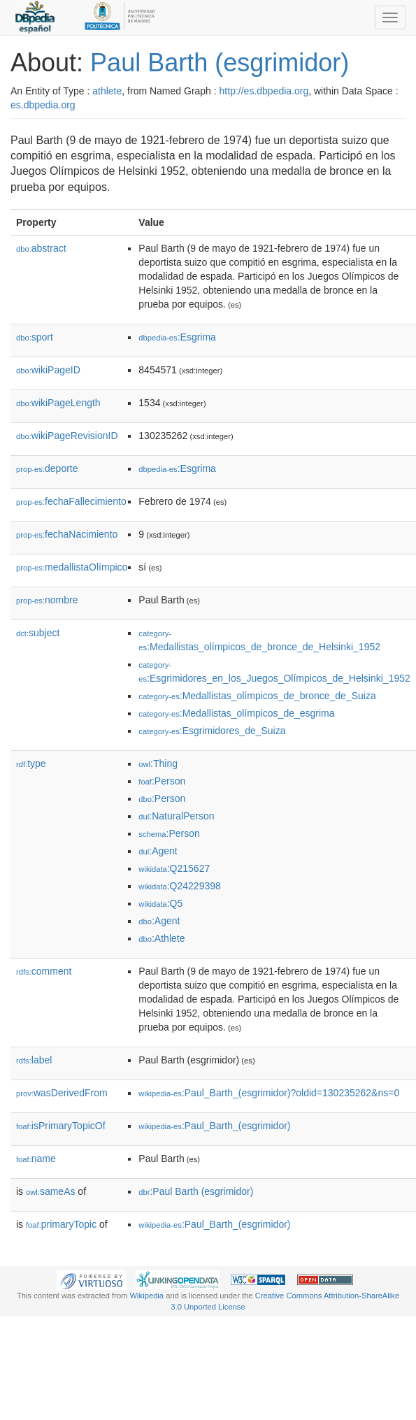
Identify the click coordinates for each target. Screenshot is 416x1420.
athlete (107, 90)
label (34, 1060)
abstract (41, 248)
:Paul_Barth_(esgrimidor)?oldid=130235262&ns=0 (268, 1092)
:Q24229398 (179, 885)
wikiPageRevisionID (67, 435)
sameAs (50, 1191)
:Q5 (160, 903)
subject (37, 632)
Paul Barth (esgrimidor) (219, 62)
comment (43, 971)
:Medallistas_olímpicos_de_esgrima (236, 713)
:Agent (157, 850)
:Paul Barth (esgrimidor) (195, 1191)
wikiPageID (48, 369)
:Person (161, 781)
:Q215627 (174, 868)
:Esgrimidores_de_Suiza (211, 730)
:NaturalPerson (176, 816)
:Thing (158, 763)
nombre (47, 599)
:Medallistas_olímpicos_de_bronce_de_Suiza (256, 695)
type (31, 763)
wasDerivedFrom (62, 1092)
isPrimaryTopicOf (61, 1125)
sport (34, 337)
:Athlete (161, 938)
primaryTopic (61, 1224)
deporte (47, 468)
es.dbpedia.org (43, 104)
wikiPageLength (58, 402)
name (36, 1158)
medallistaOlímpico (71, 567)
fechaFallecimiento (71, 501)
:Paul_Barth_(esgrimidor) (214, 1125)
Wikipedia (147, 1295)
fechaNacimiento (66, 534)
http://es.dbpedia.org (264, 90)
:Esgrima (177, 337)
